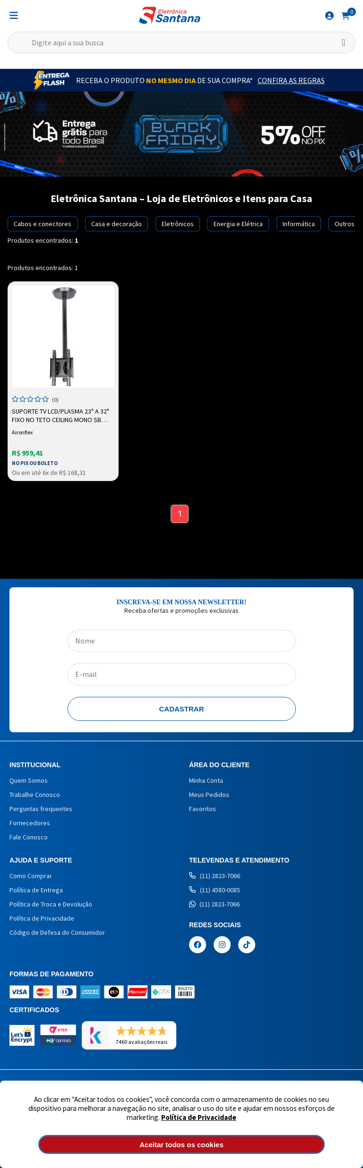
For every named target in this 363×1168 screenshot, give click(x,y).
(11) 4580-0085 (214, 890)
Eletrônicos (178, 224)
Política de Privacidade (198, 1117)
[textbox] (181, 42)
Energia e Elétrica (238, 224)
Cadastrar (181, 709)
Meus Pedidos (209, 795)
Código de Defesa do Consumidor (57, 933)
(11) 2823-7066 (214, 876)
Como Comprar (30, 876)
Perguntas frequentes (40, 809)
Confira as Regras (291, 80)
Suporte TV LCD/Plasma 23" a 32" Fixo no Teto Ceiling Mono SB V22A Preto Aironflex (60, 416)
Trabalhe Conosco (34, 795)
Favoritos (202, 809)
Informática (299, 224)
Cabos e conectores (42, 224)
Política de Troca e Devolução (50, 904)
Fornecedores (29, 823)
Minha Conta (206, 781)
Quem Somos (28, 781)
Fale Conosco (28, 837)
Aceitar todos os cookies (181, 1145)
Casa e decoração (116, 224)
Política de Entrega (36, 890)
